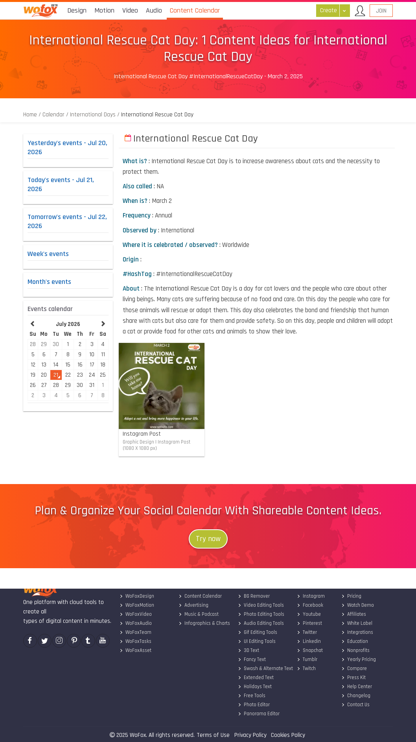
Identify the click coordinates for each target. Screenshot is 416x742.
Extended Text (255, 677)
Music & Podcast (199, 614)
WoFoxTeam (135, 632)
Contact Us (355, 704)
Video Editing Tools (260, 605)
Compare (353, 668)
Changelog (355, 695)
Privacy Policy (250, 735)
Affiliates (353, 614)
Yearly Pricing (358, 659)
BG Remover (253, 596)
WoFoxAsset (135, 650)
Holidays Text (254, 686)
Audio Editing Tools (260, 623)
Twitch (306, 668)
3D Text (248, 650)
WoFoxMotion (136, 605)
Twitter (307, 632)
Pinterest (309, 623)
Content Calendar (200, 596)
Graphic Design (138, 442)
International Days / (95, 114)
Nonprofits (355, 650)
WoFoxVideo (135, 614)
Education (354, 641)
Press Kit (353, 677)
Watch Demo (357, 605)
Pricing (351, 596)
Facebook (310, 605)
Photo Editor (253, 704)
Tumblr (307, 659)
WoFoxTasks (135, 641)
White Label (356, 623)
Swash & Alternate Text (265, 668)
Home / (32, 114)
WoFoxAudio (135, 623)
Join (381, 11)
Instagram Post (174, 442)
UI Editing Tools (256, 641)
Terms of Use (213, 735)
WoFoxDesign (136, 596)
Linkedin (309, 641)
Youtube (309, 614)
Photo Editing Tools (260, 614)
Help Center (356, 686)
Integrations (357, 632)
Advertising (193, 605)
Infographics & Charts (204, 623)
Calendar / (55, 114)
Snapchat (310, 650)
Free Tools (251, 695)
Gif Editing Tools (257, 632)
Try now (208, 539)
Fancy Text (251, 659)
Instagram (311, 596)
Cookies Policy (288, 735)
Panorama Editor (258, 714)
